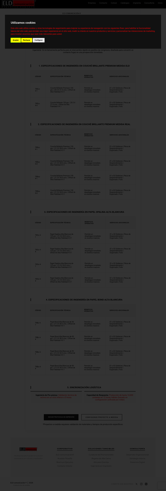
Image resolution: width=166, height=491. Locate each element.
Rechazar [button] (26, 40)
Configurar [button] (39, 40)
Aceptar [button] (16, 40)
